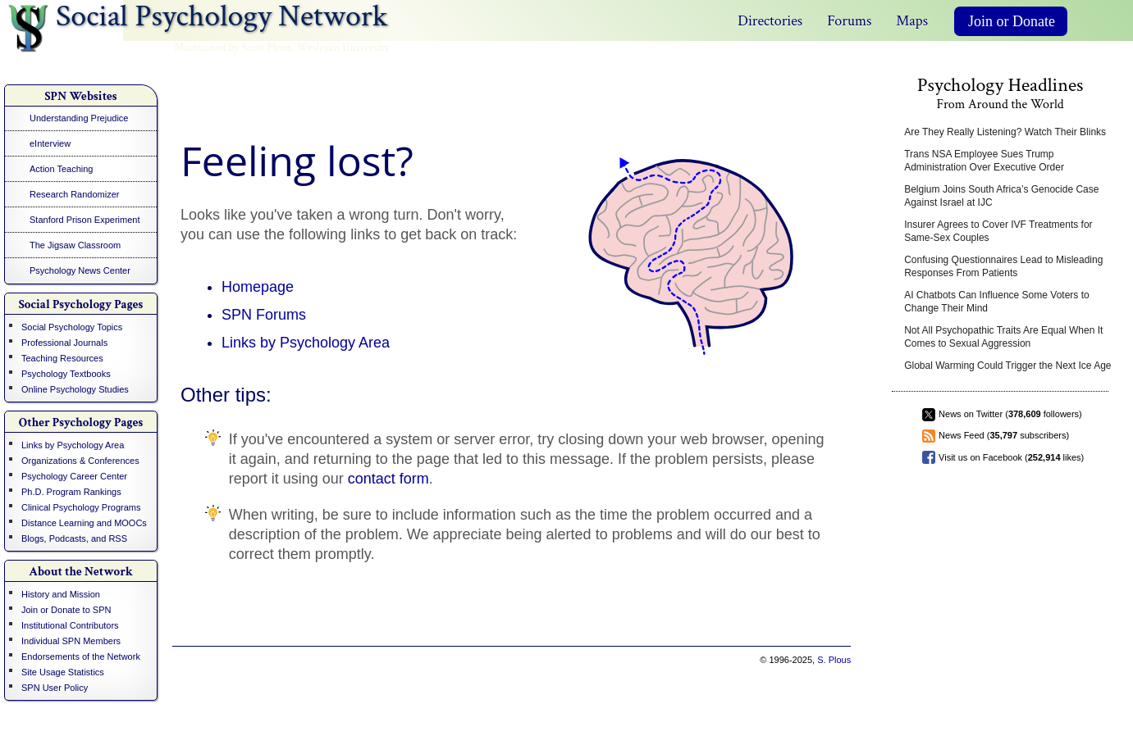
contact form (388, 478)
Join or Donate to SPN (66, 610)
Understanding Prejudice (79, 118)
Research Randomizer (74, 194)
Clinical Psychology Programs (81, 507)
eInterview (50, 143)
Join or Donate (1011, 21)
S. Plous (834, 660)
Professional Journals (64, 343)
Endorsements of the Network (80, 656)
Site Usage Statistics (62, 672)
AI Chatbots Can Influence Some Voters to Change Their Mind (996, 301)
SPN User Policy (54, 688)
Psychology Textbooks (66, 374)
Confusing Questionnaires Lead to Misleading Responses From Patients (1003, 266)
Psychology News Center (80, 270)
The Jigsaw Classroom (75, 245)
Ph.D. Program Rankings (71, 492)
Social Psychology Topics (71, 327)
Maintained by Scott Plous (232, 47)
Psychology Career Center (74, 476)
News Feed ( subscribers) (1004, 435)
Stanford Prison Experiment (85, 220)
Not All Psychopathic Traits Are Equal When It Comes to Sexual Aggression (1003, 337)
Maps (912, 20)
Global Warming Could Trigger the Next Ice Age (1007, 365)
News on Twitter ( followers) (1010, 414)
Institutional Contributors (70, 625)
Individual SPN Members (71, 641)
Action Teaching (61, 169)
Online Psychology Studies (75, 389)
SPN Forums (264, 315)
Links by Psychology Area (72, 445)
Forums (849, 20)
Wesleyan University (343, 47)
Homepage (258, 287)
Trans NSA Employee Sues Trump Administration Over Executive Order (984, 160)
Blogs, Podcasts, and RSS (74, 538)
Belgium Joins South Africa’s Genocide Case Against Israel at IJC (1001, 196)
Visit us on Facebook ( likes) (1011, 457)
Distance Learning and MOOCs (84, 523)
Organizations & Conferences (80, 461)
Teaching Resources (62, 358)
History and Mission (60, 594)
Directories (770, 20)
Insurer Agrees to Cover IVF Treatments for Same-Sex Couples (998, 231)
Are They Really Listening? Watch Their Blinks (1005, 132)
